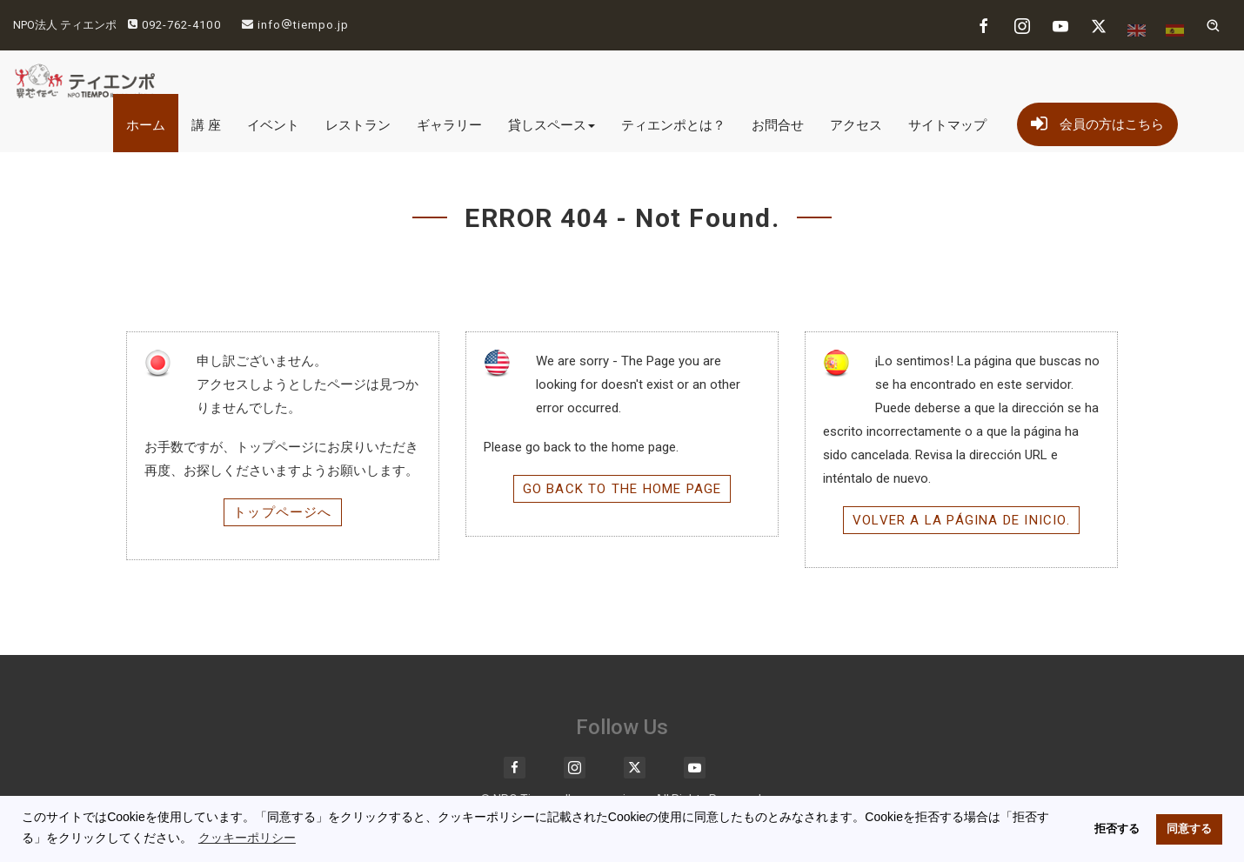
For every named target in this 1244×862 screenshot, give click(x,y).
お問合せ (778, 125)
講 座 (206, 125)
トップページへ (282, 512)
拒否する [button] (1117, 829)
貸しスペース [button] (551, 125)
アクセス (856, 125)
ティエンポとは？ (673, 125)
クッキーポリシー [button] (247, 838)
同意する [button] (1189, 829)
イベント (273, 125)
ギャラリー (449, 125)
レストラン (358, 125)
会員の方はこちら (1097, 121)
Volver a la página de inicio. (961, 520)
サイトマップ (947, 125)
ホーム (145, 125)
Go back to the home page (622, 489)
